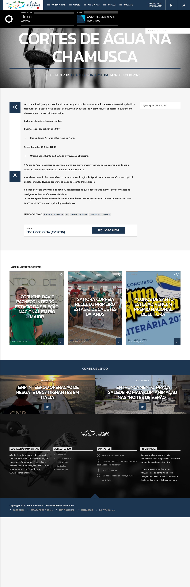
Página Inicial (58, 4)
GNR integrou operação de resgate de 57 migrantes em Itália (47, 461)
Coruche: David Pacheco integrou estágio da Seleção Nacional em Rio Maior (37, 376)
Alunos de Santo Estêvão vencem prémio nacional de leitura (154, 376)
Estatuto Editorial (64, 528)
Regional (95, 68)
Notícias (111, 4)
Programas (93, 4)
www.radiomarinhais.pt (113, 525)
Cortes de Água (79, 284)
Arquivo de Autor (108, 300)
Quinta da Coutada (100, 284)
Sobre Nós (61, 524)
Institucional (62, 531)
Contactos (61, 535)
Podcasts (128, 4)
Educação (132, 344)
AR (67, 284)
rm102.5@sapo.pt (110, 539)
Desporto (15, 344)
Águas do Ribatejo (53, 284)
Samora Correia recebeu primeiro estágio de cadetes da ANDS (95, 376)
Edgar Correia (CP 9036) (88, 118)
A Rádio (76, 4)
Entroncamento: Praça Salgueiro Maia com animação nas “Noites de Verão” (142, 461)
